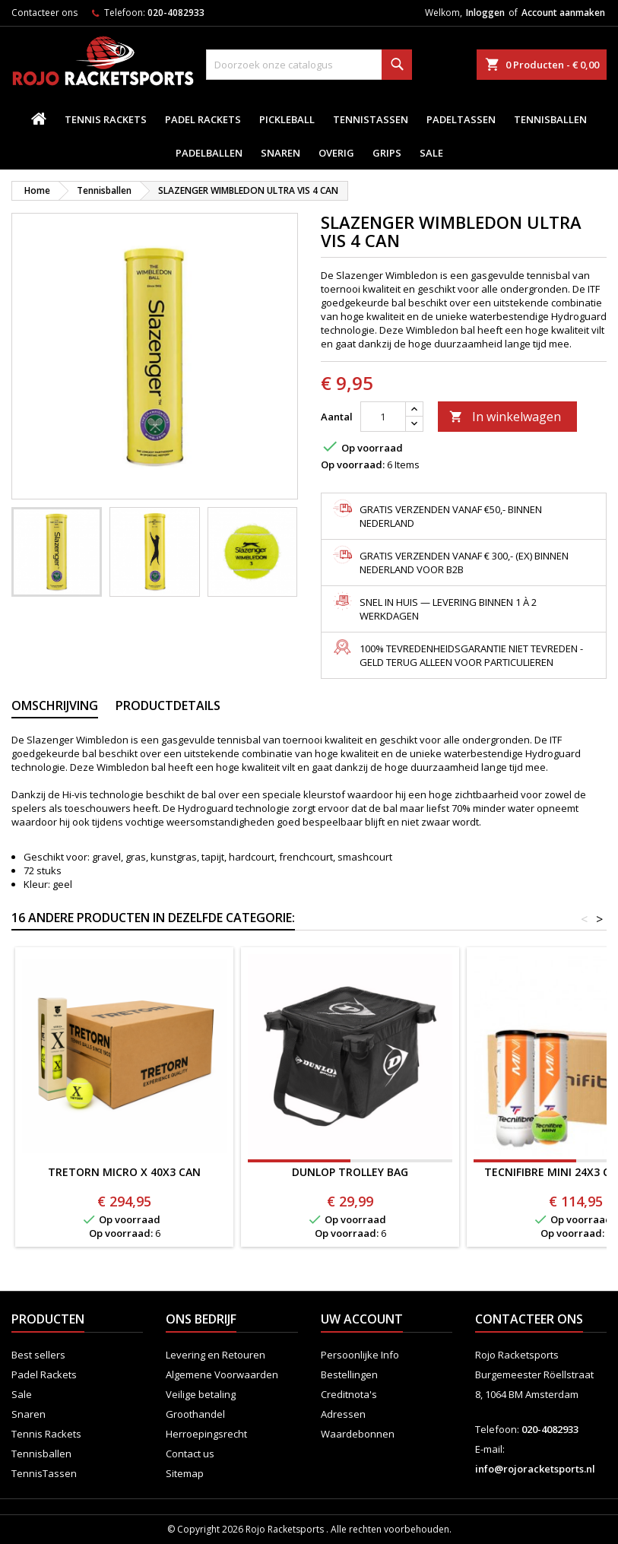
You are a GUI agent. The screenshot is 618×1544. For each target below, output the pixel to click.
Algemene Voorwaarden (222, 1374)
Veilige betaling (201, 1394)
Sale (431, 153)
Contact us (190, 1453)
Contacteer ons (44, 12)
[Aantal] (383, 416)
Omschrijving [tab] (54, 705)
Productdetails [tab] (168, 705)
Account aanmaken (563, 12)
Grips (386, 153)
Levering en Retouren (215, 1355)
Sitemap (185, 1473)
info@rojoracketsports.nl (535, 1469)
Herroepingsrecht (206, 1434)
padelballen (209, 153)
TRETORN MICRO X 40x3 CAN (124, 1172)
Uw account (362, 1319)
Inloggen (485, 12)
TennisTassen (370, 119)
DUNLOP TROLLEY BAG (350, 1172)
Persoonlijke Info (360, 1355)
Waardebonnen (358, 1434)
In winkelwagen (505, 416)
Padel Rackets (203, 119)
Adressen (343, 1414)
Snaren (280, 153)
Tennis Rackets (106, 119)
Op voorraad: (353, 464)
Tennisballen (550, 119)
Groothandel (195, 1414)
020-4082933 (175, 12)
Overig (336, 153)
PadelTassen (461, 119)
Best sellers (38, 1355)
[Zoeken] (309, 64)
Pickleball (287, 119)
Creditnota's (349, 1394)
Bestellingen (349, 1374)
